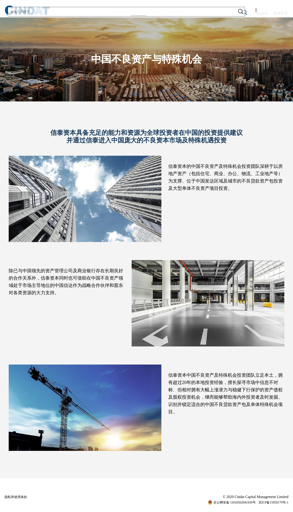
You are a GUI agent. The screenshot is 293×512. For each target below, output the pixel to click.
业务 (135, 13)
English (262, 12)
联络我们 (183, 12)
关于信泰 (109, 12)
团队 (157, 12)
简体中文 (280, 12)
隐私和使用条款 (17, 497)
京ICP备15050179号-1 (273, 502)
